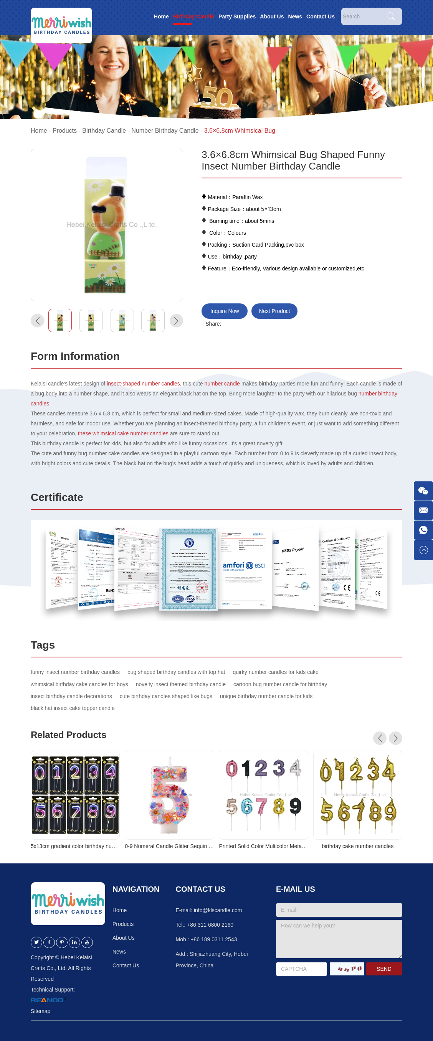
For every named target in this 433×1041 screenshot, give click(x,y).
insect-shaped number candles (142, 383)
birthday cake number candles (357, 846)
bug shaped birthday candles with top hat (176, 672)
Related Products (68, 735)
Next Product (274, 311)
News (295, 16)
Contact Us (320, 16)
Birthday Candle (193, 16)
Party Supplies (237, 16)
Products (65, 130)
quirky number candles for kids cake (275, 672)
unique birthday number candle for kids (266, 696)
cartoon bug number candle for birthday (280, 684)
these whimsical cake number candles (123, 433)
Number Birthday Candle (164, 130)
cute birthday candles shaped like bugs (166, 696)
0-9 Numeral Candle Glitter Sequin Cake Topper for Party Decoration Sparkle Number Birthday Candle (169, 846)
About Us (272, 16)
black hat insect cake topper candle (73, 708)
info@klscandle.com (218, 910)
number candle (222, 383)
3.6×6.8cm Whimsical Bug (239, 130)
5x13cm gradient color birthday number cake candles (75, 846)
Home (161, 16)
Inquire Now (224, 311)
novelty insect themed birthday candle (181, 684)
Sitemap (40, 1011)
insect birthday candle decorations (71, 696)
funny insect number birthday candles (75, 672)
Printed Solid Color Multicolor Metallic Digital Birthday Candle (263, 846)
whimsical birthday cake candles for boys (79, 684)
